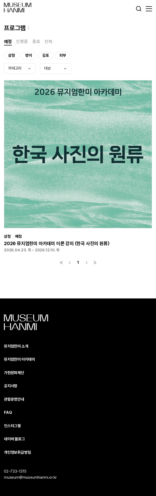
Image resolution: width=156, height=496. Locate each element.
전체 (48, 41)
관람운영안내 (14, 399)
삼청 (11, 55)
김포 (45, 55)
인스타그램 (12, 425)
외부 (62, 55)
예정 (8, 41)
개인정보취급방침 (17, 452)
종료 (36, 41)
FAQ (8, 412)
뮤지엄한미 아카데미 (19, 359)
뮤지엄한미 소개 (16, 346)
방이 (28, 55)
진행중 (22, 41)
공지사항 (10, 386)
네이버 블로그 (14, 439)
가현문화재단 (14, 372)
